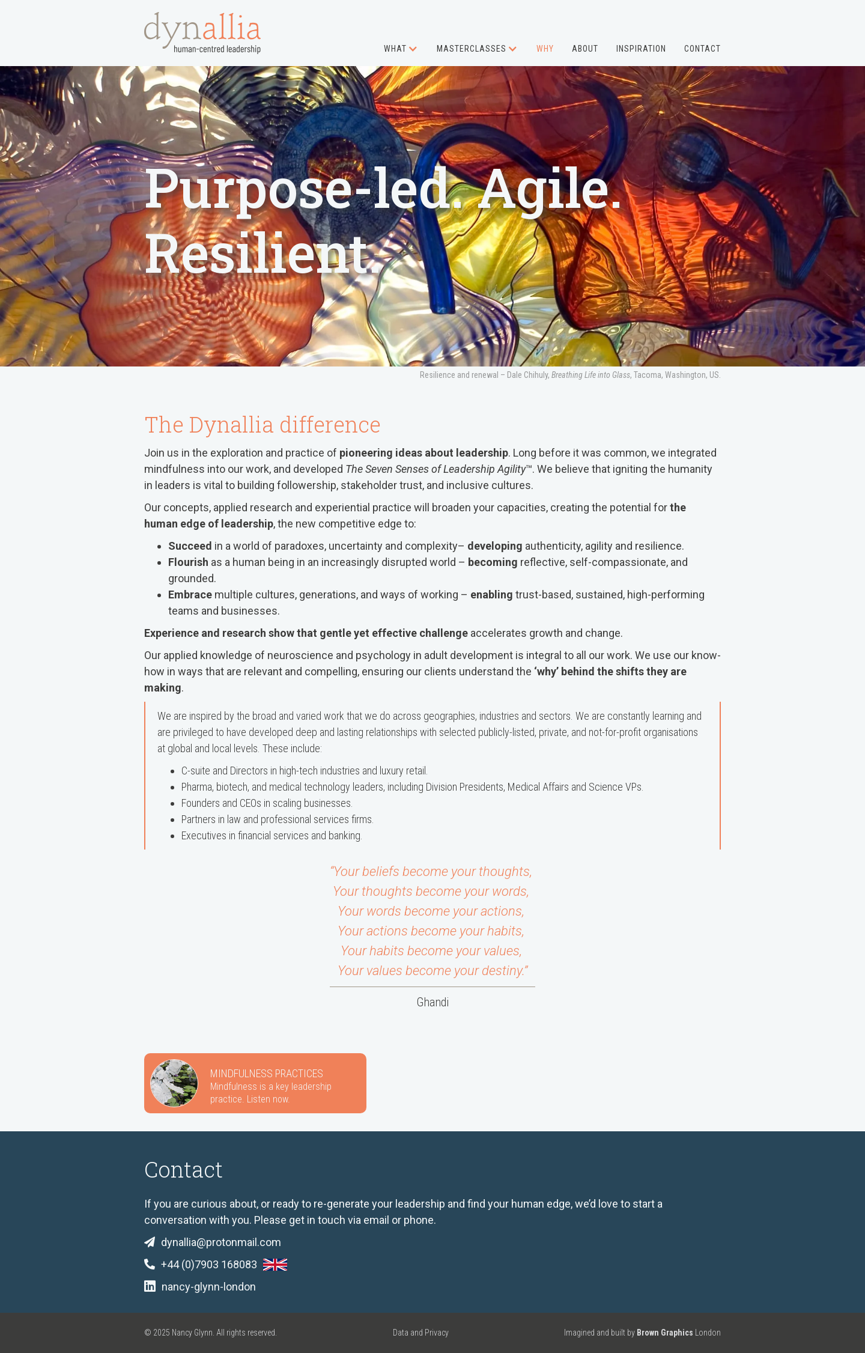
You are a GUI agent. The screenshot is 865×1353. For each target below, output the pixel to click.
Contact (702, 48)
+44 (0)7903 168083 (209, 1264)
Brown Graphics (665, 1332)
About (585, 48)
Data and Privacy (421, 1332)
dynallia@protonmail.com (221, 1242)
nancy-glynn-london (209, 1286)
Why (545, 48)
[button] (392, 42)
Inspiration (641, 48)
